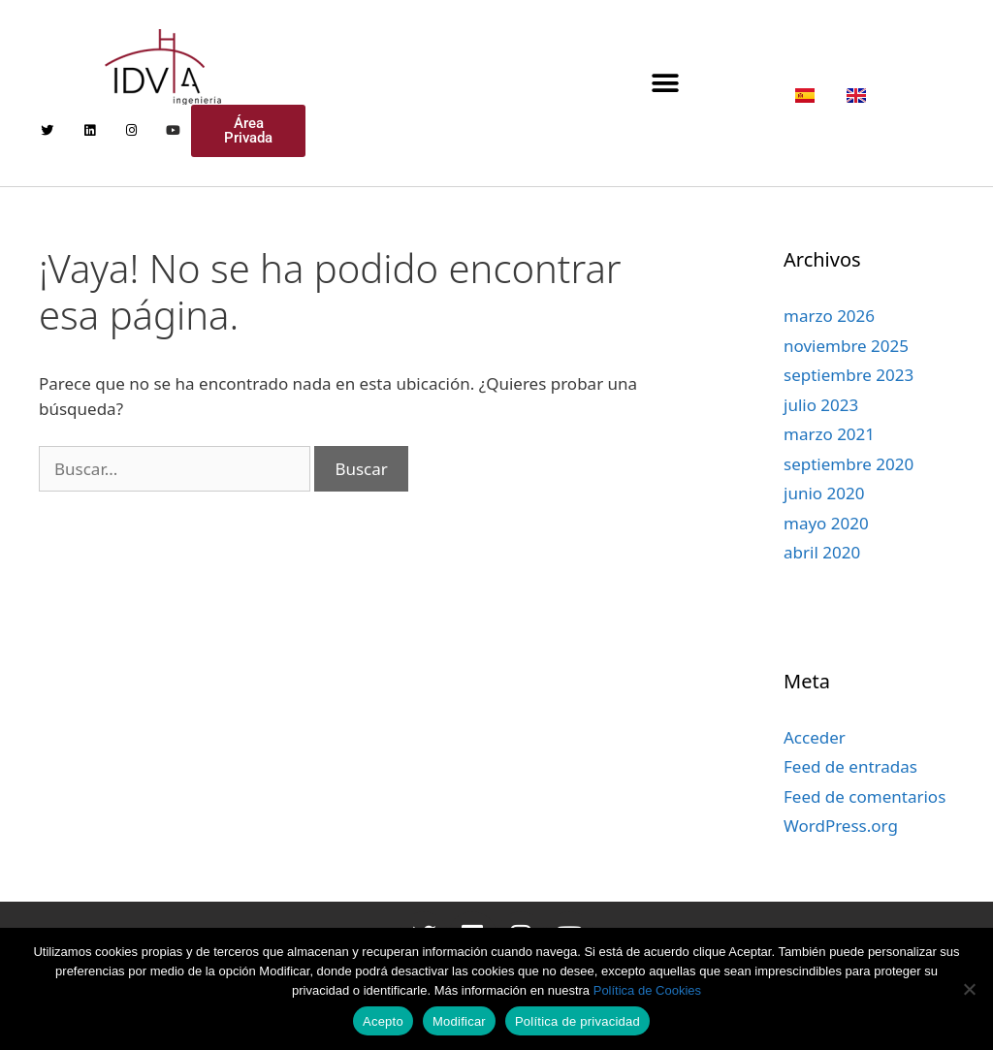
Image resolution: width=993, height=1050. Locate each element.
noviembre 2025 (846, 345)
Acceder (815, 737)
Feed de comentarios (864, 796)
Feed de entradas (850, 766)
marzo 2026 (829, 315)
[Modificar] (968, 989)
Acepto (383, 1021)
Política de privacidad (577, 1021)
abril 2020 (822, 552)
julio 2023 (821, 405)
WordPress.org (841, 825)
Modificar (459, 1021)
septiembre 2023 (848, 375)
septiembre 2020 (848, 464)
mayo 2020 (826, 523)
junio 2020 (824, 493)
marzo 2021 (829, 434)
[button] (666, 83)
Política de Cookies (647, 990)
